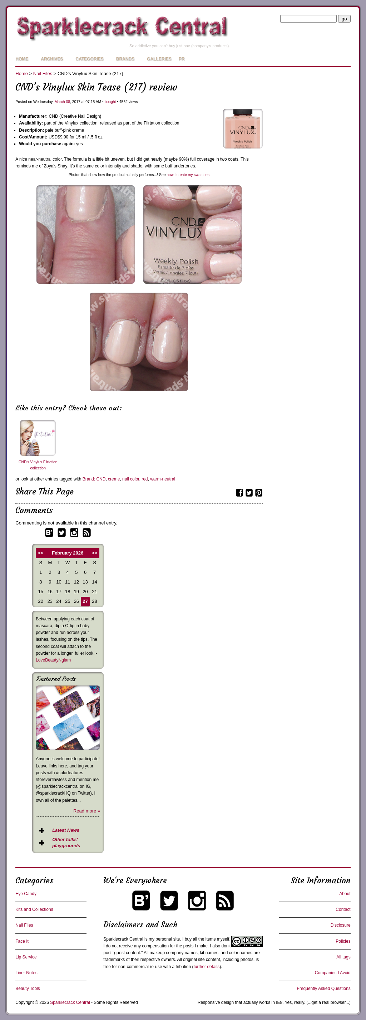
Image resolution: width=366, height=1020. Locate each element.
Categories (89, 59)
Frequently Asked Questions (324, 988)
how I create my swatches (188, 175)
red (145, 479)
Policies (343, 941)
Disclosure (341, 925)
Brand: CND (94, 479)
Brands (125, 59)
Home (21, 59)
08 (68, 102)
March (60, 102)
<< (40, 553)
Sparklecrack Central (123, 939)
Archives (52, 59)
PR (182, 59)
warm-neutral (162, 479)
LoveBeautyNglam (53, 660)
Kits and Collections (34, 909)
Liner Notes (26, 972)
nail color (130, 479)
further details (206, 966)
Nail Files (42, 73)
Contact (343, 909)
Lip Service (25, 957)
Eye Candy (25, 893)
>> (94, 553)
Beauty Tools (27, 988)
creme (114, 479)
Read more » (86, 811)
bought (110, 102)
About (344, 893)
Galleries (159, 59)
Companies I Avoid (333, 972)
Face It (22, 941)
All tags (343, 957)
